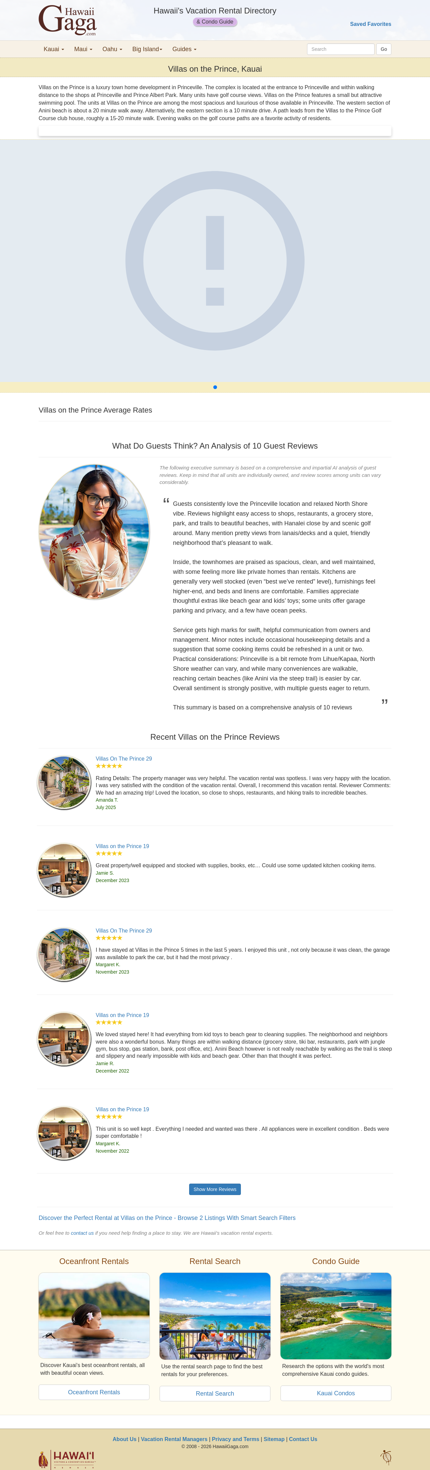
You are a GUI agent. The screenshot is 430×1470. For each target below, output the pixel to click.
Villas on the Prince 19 (122, 846)
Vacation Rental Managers (174, 1439)
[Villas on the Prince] (215, 261)
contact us (82, 1233)
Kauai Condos (336, 1393)
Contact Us (303, 1439)
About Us (124, 1439)
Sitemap (274, 1439)
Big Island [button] (147, 49)
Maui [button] (83, 49)
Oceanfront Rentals (94, 1392)
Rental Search (215, 1393)
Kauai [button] (54, 49)
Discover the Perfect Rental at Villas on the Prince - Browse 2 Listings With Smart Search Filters (167, 1218)
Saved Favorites (370, 24)
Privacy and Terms (235, 1439)
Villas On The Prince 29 (124, 759)
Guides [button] (184, 49)
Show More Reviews (215, 1189)
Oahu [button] (112, 49)
